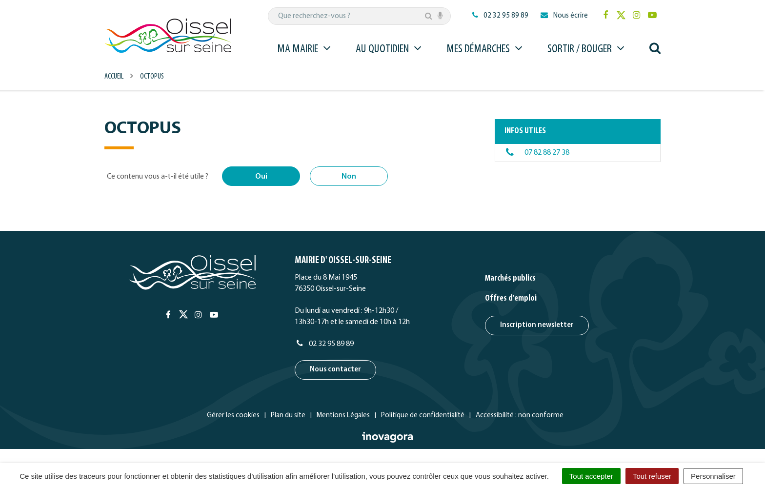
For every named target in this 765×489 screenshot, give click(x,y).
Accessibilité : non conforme (520, 415)
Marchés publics (510, 278)
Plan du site (288, 415)
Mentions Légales (343, 415)
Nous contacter (335, 369)
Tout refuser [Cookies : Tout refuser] (652, 476)
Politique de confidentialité (422, 415)
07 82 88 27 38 (546, 153)
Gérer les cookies (233, 415)
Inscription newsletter (537, 325)
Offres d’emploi (511, 298)
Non (349, 177)
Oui (261, 177)
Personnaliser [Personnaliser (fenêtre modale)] (713, 476)
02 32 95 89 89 (324, 344)
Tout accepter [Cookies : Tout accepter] (591, 476)
